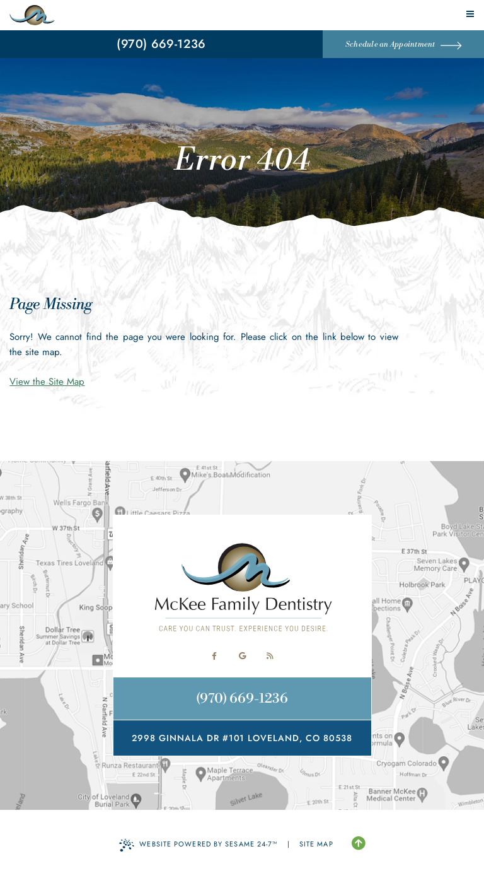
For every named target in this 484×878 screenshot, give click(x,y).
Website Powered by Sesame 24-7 (198, 845)
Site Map (316, 844)
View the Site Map (46, 382)
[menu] (470, 14)
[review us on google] (242, 656)
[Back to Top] (358, 844)
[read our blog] (270, 656)
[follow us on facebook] (214, 656)
